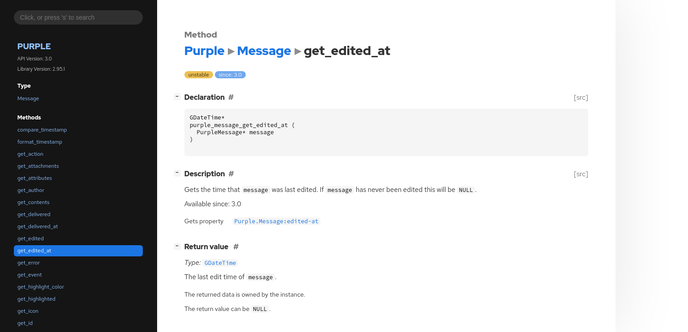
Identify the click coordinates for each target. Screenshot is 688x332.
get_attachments (38, 166)
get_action (30, 153)
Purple (34, 46)
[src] (581, 97)
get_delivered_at (37, 226)
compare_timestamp (42, 129)
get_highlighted (36, 298)
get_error (28, 262)
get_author (30, 190)
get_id (25, 323)
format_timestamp (39, 141)
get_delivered (34, 214)
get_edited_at (34, 250)
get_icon (27, 311)
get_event (29, 274)
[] (178, 96)
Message (28, 98)
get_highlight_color (40, 286)
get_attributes (34, 178)
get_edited (30, 238)
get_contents (33, 202)
